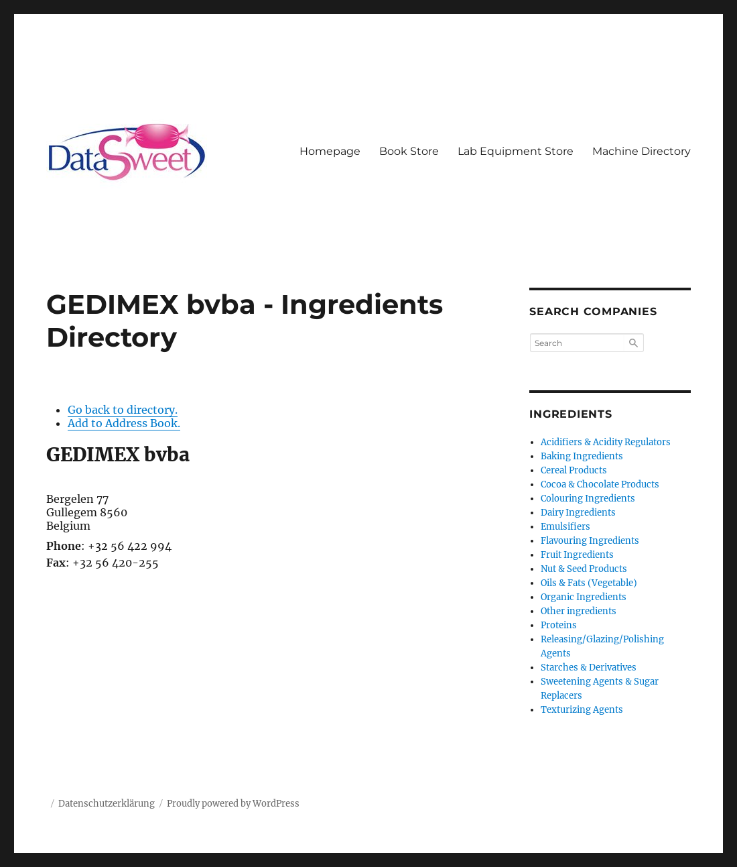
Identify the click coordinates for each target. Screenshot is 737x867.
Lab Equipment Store (516, 151)
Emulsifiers (565, 526)
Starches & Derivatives (588, 667)
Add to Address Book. (124, 423)
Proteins (559, 625)
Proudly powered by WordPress (233, 803)
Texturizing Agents (582, 709)
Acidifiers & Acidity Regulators (606, 442)
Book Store (409, 151)
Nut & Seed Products (584, 569)
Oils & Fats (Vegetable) (589, 583)
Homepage (329, 151)
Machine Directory (641, 151)
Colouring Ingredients (588, 498)
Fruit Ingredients (577, 555)
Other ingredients (578, 611)
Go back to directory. (123, 409)
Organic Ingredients (583, 597)
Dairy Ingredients (578, 512)
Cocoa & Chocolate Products (600, 484)
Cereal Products (574, 470)
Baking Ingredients (582, 456)
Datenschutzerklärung (106, 803)
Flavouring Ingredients (590, 540)
